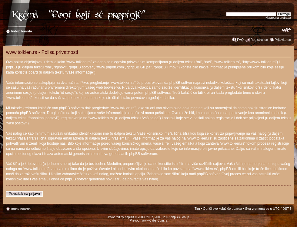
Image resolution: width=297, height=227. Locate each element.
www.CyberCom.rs (154, 220)
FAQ (240, 39)
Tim (197, 208)
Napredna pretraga (278, 17)
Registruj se (259, 39)
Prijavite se (283, 39)
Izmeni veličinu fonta (286, 30)
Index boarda (21, 31)
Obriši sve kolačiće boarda (222, 208)
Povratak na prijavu (24, 194)
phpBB (129, 217)
